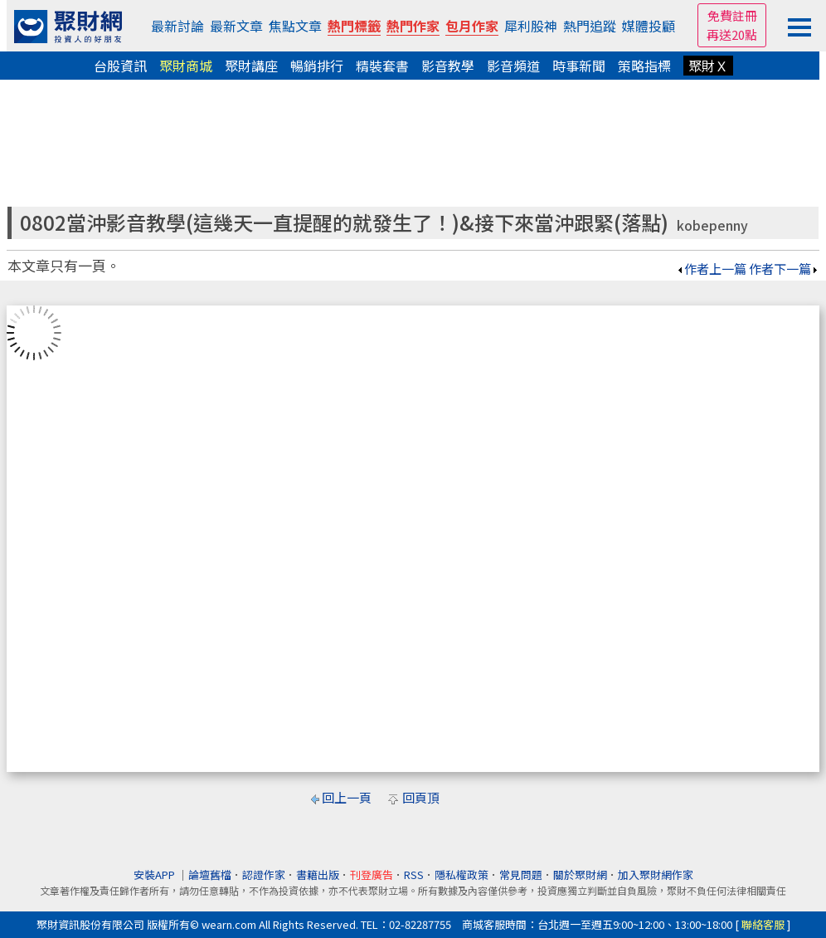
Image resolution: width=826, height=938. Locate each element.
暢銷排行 (316, 66)
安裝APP (155, 874)
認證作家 (263, 874)
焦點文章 (295, 26)
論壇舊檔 (209, 874)
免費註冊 (732, 15)
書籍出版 (317, 874)
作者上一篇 (711, 268)
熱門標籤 (354, 26)
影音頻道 (513, 66)
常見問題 (520, 874)
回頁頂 (421, 797)
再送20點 (732, 34)
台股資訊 (120, 66)
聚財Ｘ (708, 66)
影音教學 (447, 66)
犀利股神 (530, 26)
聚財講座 (251, 66)
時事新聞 (578, 66)
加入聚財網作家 (655, 874)
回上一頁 (347, 797)
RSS (414, 874)
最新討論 (177, 26)
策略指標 (644, 66)
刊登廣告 (371, 874)
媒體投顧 (648, 26)
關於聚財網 (580, 874)
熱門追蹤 (589, 26)
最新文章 (236, 26)
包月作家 (471, 26)
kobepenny (712, 225)
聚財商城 (185, 66)
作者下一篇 (784, 268)
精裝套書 (382, 66)
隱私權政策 (461, 874)
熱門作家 (413, 26)
